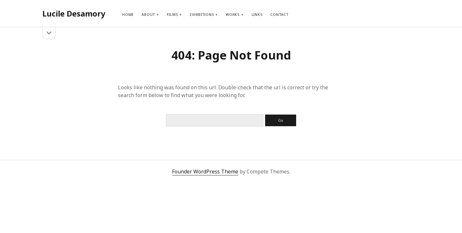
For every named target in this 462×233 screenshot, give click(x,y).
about (148, 14)
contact (279, 14)
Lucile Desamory (73, 13)
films (172, 14)
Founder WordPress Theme (205, 171)
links (257, 14)
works (233, 14)
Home (128, 14)
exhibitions (202, 14)
